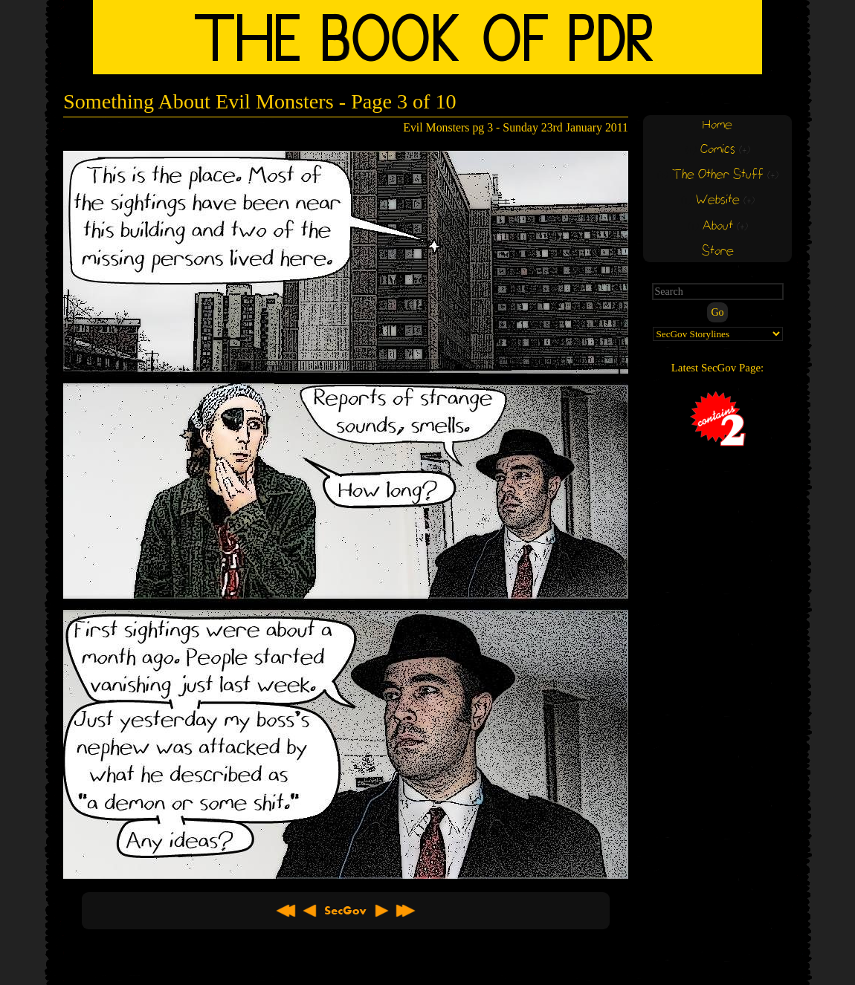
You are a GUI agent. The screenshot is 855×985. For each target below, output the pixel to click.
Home (717, 125)
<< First (286, 910)
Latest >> (405, 910)
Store (718, 251)
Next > (381, 910)
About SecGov (346, 910)
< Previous (310, 910)
